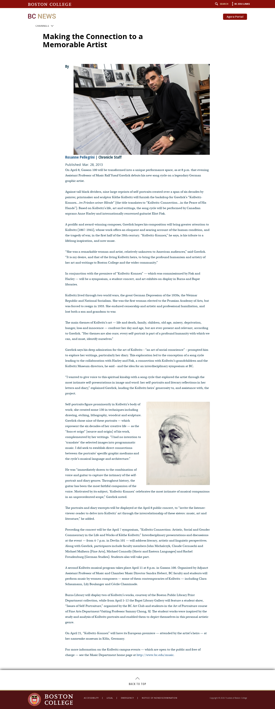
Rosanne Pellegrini (80, 157)
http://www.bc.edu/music (155, 655)
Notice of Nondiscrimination (159, 698)
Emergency (127, 698)
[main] (137, 345)
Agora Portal (235, 16)
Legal (110, 698)
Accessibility (91, 698)
